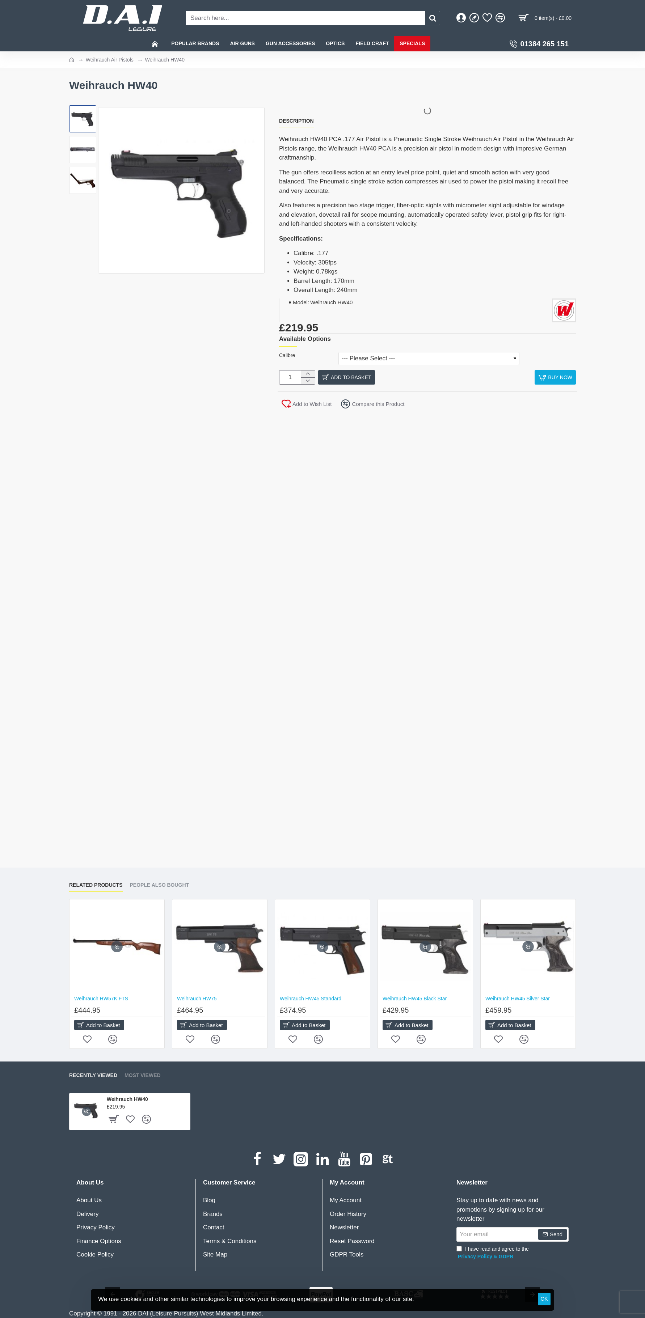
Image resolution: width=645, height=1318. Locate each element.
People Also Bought (159, 885)
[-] (308, 382)
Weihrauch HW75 (196, 998)
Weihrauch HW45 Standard (310, 998)
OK (544, 1299)
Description (296, 121)
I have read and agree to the (492, 1253)
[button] (393, 379)
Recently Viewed (93, 1075)
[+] (308, 375)
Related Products (96, 885)
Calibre (287, 355)
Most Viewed (143, 1075)
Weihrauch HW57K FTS (101, 998)
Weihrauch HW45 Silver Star (517, 998)
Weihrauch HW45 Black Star (415, 998)
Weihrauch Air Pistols (110, 60)
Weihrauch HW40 (127, 1099)
